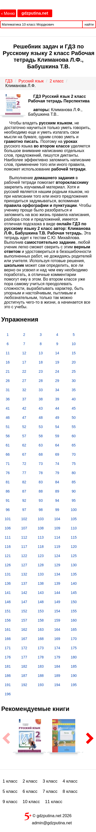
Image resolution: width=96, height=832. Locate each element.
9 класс (10, 801)
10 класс (31, 801)
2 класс (30, 781)
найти (89, 24)
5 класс (10, 791)
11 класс (53, 801)
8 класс (70, 791)
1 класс (10, 781)
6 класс (30, 791)
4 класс (70, 781)
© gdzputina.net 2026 (48, 815)
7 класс (49, 791)
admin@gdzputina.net (52, 823)
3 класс (49, 781)
